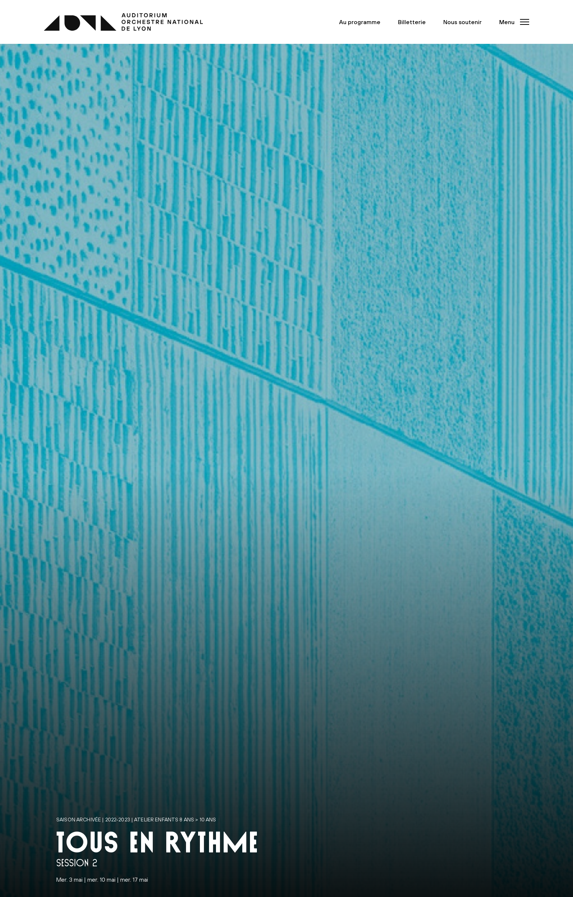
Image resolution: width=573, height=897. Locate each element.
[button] (512, 22)
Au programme (359, 22)
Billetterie (412, 22)
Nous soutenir (462, 22)
